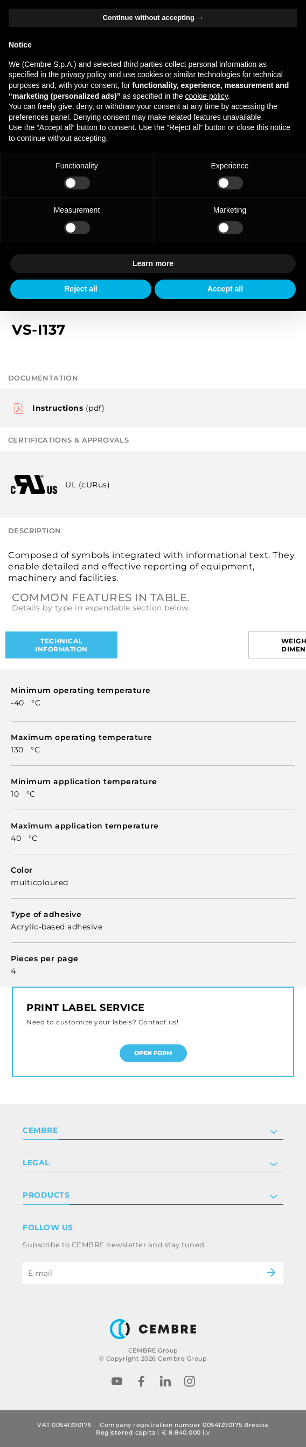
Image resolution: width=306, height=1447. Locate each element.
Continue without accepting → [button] (152, 17)
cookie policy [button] (206, 96)
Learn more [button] (153, 263)
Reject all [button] (80, 288)
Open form (153, 1053)
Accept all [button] (225, 288)
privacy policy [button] (83, 74)
